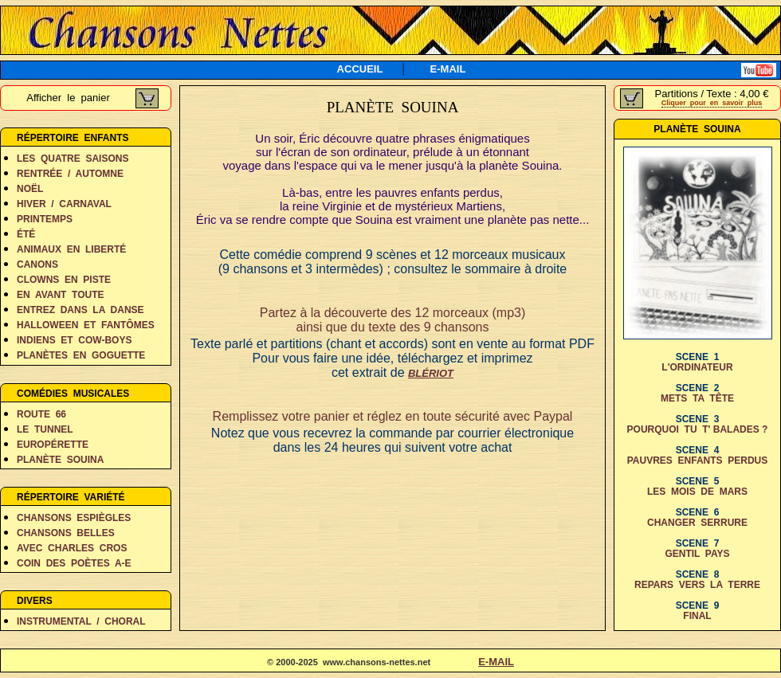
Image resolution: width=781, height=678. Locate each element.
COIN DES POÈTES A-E (74, 563)
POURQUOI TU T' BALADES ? (697, 429)
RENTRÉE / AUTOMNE (70, 173)
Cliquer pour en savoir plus (712, 103)
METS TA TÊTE (697, 398)
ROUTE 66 (41, 414)
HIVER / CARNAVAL (64, 204)
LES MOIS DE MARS (697, 491)
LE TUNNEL (45, 429)
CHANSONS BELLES (66, 533)
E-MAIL (448, 69)
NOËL (30, 188)
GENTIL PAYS (697, 553)
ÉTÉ (26, 234)
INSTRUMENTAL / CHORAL (81, 621)
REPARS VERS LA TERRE (697, 584)
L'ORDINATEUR (696, 367)
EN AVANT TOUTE (60, 294)
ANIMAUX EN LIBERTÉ (71, 249)
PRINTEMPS (45, 219)
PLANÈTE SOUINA (60, 459)
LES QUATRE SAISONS (72, 158)
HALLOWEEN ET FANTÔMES (86, 325)
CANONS (37, 264)
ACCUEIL (360, 69)
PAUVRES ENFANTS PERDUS (697, 460)
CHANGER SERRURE (697, 522)
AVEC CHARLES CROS (72, 548)
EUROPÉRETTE (52, 444)
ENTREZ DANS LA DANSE (80, 309)
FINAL (697, 615)
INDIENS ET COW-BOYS (74, 340)
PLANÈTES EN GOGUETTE (81, 355)
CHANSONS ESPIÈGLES (74, 517)
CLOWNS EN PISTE (64, 279)
